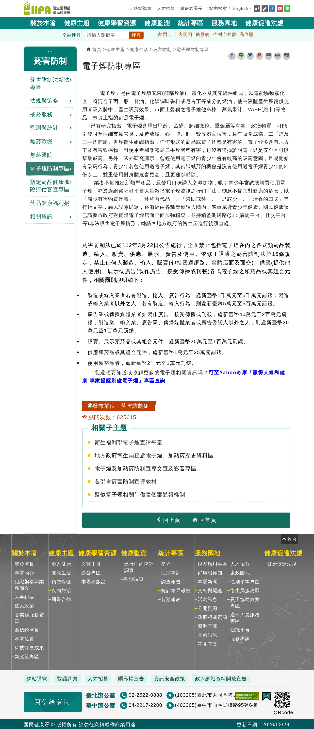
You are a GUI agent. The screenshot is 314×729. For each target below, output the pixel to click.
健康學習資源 (117, 22)
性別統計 (171, 572)
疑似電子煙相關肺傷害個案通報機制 (140, 494)
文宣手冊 (91, 563)
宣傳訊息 (207, 634)
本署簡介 (24, 572)
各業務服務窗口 (29, 617)
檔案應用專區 (212, 563)
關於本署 (43, 22)
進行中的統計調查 (139, 566)
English (240, 8)
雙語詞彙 (69, 678)
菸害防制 (50, 60)
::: (130, 8)
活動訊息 (207, 599)
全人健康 (61, 563)
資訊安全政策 (176, 678)
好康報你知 (210, 572)
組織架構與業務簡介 (29, 584)
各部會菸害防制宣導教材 (126, 481)
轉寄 (268, 55)
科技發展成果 (29, 647)
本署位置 (24, 638)
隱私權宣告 (136, 678)
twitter (250, 55)
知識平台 (240, 629)
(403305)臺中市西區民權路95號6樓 (195, 704)
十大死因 (183, 34)
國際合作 (61, 599)
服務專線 (240, 638)
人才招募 (166, 8)
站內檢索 (218, 8)
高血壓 (247, 34)
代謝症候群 (224, 34)
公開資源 (207, 607)
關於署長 (24, 563)
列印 (277, 55)
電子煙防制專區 (192, 49)
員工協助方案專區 (245, 602)
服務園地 (224, 22)
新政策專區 (27, 656)
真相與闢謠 (210, 590)
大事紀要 (24, 596)
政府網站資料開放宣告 (229, 678)
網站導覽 (143, 8)
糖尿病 (203, 34)
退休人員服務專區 (245, 617)
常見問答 (207, 643)
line (241, 55)
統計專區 (190, 22)
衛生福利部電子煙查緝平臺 (129, 442)
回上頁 (168, 519)
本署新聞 (207, 581)
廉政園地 (240, 572)
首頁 (94, 49)
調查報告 (171, 581)
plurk (259, 55)
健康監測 (157, 22)
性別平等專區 (245, 581)
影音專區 (91, 572)
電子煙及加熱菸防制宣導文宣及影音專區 (146, 468)
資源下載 (207, 625)
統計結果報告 (176, 590)
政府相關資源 (212, 616)
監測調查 (134, 578)
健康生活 (139, 49)
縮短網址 (286, 55)
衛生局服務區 (245, 590)
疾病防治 (61, 590)
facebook (232, 55)
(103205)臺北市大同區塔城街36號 (193, 694)
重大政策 (24, 605)
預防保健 (61, 581)
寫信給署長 (191, 8)
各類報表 (171, 599)
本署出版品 (93, 581)
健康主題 (77, 22)
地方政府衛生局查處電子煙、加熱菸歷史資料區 (154, 455)
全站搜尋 (71, 34)
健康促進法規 (264, 22)
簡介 (166, 563)
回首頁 (204, 519)
